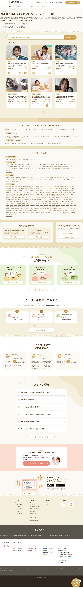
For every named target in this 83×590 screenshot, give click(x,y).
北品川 (56, 192)
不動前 (44, 208)
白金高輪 (55, 212)
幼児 (59, 179)
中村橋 (63, 203)
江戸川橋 (40, 188)
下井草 (29, 197)
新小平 (12, 199)
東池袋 (43, 207)
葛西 (11, 192)
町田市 (67, 166)
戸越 (27, 203)
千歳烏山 (72, 201)
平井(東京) (17, 208)
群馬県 (15, 159)
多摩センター (52, 201)
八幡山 (25, 207)
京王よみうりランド (55, 194)
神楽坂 (7, 192)
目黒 (63, 210)
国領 (24, 196)
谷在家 (14, 214)
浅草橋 (37, 186)
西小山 (37, 205)
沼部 (71, 205)
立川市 (38, 166)
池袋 (55, 186)
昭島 (16, 186)
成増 (71, 203)
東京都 (27, 159)
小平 (32, 196)
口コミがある (15, 181)
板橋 (58, 186)
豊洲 (41, 203)
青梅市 (51, 166)
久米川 (27, 194)
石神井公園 (43, 197)
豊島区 (69, 164)
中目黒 (67, 203)
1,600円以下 (8, 179)
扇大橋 (10, 214)
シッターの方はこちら (73, 2)
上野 (13, 188)
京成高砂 (73, 194)
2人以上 (62, 177)
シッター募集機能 (50, 305)
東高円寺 (57, 207)
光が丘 (35, 207)
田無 (40, 201)
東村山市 (16, 168)
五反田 (57, 196)
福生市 (29, 168)
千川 (61, 199)
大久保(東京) (68, 188)
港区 (16, 164)
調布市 (63, 166)
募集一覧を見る (44, 330)
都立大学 (45, 203)
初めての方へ (39, 2)
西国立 (27, 205)
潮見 (16, 197)
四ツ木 (20, 212)
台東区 (27, 164)
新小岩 (66, 197)
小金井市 (72, 166)
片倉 (14, 192)
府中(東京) (36, 208)
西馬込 (67, 205)
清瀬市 (43, 168)
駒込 (39, 196)
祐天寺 (13, 212)
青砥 (10, 186)
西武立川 (46, 199)
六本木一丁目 (44, 212)
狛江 (36, 196)
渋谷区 (57, 164)
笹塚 (69, 196)
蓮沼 (19, 207)
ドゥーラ (47, 177)
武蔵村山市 (54, 168)
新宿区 (19, 164)
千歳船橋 (8, 203)
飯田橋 (41, 186)
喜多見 (70, 192)
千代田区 (8, 164)
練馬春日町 (11, 207)
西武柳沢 (51, 199)
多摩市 (59, 168)
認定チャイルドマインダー (37, 177)
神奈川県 (32, 159)
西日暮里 (58, 205)
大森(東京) (20, 190)
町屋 (68, 208)
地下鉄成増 (30, 188)
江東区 (36, 164)
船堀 (48, 208)
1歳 (29, 179)
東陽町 (23, 203)
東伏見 (70, 207)
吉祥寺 (74, 192)
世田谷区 (53, 164)
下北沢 (38, 197)
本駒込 (60, 208)
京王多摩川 (33, 194)
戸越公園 (37, 203)
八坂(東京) (8, 212)
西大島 (15, 205)
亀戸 (44, 192)
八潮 (7, 214)
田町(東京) (58, 201)
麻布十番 (50, 212)
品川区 (40, 164)
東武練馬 (19, 203)
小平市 (7, 168)
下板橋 (34, 197)
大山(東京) (31, 190)
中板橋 (49, 203)
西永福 (7, 205)
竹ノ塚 (25, 201)
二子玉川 (28, 208)
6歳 (43, 179)
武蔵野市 (43, 166)
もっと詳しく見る (44, 437)
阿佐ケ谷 (20, 186)
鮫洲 (73, 196)
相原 (7, 186)
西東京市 (8, 170)
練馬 (7, 207)
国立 (21, 194)
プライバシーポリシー (43, 568)
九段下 (17, 194)
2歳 (32, 179)
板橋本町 (62, 186)
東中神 (66, 207)
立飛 (37, 201)
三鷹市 (47, 166)
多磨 (63, 201)
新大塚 (62, 197)
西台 (50, 205)
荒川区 (7, 166)
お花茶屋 (71, 190)
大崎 (73, 188)
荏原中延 (46, 188)
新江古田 (53, 197)
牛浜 (19, 188)
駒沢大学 (43, 196)
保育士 (12, 177)
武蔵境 (39, 210)
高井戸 (17, 201)
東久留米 (52, 207)
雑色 (14, 201)
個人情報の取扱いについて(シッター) (16, 568)
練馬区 (15, 166)
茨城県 (7, 159)
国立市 (25, 168)
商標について (13, 570)
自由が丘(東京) (25, 199)
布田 (32, 208)
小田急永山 (59, 190)
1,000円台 (71, 177)
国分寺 (20, 196)
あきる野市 (73, 168)
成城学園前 (39, 199)
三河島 (71, 208)
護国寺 (53, 196)
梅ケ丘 (22, 188)
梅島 (26, 188)
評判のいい (8, 181)
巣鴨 (35, 199)
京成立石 (8, 196)
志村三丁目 (24, 197)
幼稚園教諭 (17, 177)
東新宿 (68, 212)
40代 (68, 179)
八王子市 (33, 166)
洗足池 (70, 199)
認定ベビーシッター (25, 177)
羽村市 (67, 168)
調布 (12, 203)
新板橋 (48, 197)
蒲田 (20, 192)
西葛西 (23, 205)
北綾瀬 (52, 192)
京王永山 (48, 194)
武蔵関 (44, 210)
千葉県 (23, 159)
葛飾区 (23, 166)
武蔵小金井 (29, 210)
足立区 (19, 166)
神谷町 (37, 192)
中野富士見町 (55, 203)
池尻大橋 (47, 186)
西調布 (53, 205)
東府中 (75, 207)
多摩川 (46, 201)
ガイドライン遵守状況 (53, 568)
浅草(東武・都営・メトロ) (29, 186)
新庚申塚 (73, 212)
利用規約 (6, 568)
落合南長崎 (65, 190)
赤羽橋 (64, 212)
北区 (73, 164)
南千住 (20, 210)
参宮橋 (7, 197)
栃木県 (11, 159)
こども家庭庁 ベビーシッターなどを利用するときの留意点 (69, 568)
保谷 (51, 208)
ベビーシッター (37, 17)
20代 (62, 179)
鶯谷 (16, 188)
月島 (15, 203)
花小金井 (30, 207)
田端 (43, 201)
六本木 (32, 212)
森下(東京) (67, 210)
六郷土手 (28, 212)
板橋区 (11, 166)
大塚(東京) (14, 190)
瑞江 (75, 208)
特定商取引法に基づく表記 (5, 570)
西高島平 (46, 205)
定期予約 (8, 177)
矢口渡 (72, 210)
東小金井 (62, 207)
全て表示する (9, 172)
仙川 (64, 199)
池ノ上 (51, 186)
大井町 (62, 188)
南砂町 (16, 210)
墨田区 (32, 164)
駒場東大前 (48, 196)
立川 (29, 201)
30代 (65, 179)
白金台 (60, 212)
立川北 (32, 201)
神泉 (16, 199)
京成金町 (63, 194)
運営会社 (1, 568)
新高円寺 (71, 197)
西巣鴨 (41, 205)
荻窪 (41, 190)
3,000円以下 (22, 179)
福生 (41, 208)
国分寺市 (21, 168)
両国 (24, 212)
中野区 (61, 164)
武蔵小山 (35, 210)
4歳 (37, 179)
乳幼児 (54, 179)
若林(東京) (37, 212)
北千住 (60, 192)
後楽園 (16, 196)
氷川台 (39, 207)
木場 (7, 194)
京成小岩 (68, 194)
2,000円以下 (15, 179)
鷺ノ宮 (61, 196)
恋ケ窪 (12, 196)
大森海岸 (25, 190)
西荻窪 (19, 205)
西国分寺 (32, 205)
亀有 (41, 192)
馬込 (64, 208)
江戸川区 (28, 166)
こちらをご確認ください (23, 27)
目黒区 (44, 164)
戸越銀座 (31, 203)
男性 (55, 177)
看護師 (51, 177)
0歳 (27, 179)
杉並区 (65, 164)
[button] (34, 325)
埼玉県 (19, 159)
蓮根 (22, 207)
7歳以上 (46, 179)
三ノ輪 (24, 210)
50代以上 (72, 179)
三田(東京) (8, 210)
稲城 (73, 186)
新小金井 (8, 199)
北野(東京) (65, 192)
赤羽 (13, 186)
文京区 (23, 164)
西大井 (11, 205)
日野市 (11, 168)
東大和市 (39, 168)
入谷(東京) (8, 188)
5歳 (40, 179)
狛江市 (34, 168)
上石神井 (32, 192)
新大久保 (58, 197)
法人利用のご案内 (59, 2)
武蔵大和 (59, 210)
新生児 (50, 179)
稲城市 (63, 168)
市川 (66, 186)
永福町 (35, 188)
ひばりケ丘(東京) (10, 208)
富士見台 (23, 208)
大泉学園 (58, 188)
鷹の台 (21, 201)
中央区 (12, 164)
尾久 (44, 190)
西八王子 (63, 205)
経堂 (10, 194)
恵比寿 (50, 188)
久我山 (13, 194)
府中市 (55, 166)
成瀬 (75, 203)
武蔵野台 (54, 210)
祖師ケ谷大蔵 (9, 201)
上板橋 (27, 192)
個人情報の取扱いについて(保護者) (31, 568)
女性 (58, 177)
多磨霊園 (67, 201)
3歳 (35, 179)
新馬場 (19, 199)
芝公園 (19, 197)
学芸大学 (48, 192)
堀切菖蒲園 (55, 208)
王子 (54, 188)
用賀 (17, 212)
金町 (17, 192)
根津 (75, 205)
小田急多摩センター (51, 190)
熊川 (24, 194)
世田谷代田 (56, 199)
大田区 (48, 164)
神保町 (31, 199)
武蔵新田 (49, 210)
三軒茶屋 (12, 197)
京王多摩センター (41, 194)
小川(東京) (36, 190)
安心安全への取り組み (49, 2)
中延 (60, 203)
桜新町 (65, 196)
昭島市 (59, 166)
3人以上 (66, 177)
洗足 (67, 199)
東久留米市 (48, 168)
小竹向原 (28, 196)
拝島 (16, 207)
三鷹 (13, 210)
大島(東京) (8, 190)
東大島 (47, 207)
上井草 (23, 192)
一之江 (69, 186)
